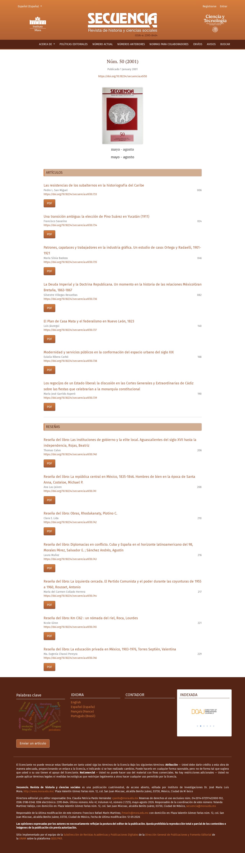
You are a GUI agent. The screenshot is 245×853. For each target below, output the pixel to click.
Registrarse (209, 6)
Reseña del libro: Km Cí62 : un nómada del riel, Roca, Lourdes (91, 618)
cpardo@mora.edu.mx (125, 798)
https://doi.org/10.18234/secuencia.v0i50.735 (70, 262)
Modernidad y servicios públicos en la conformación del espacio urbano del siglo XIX (109, 352)
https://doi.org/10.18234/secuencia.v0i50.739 (70, 397)
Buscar (225, 44)
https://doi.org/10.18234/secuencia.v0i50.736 (70, 299)
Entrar (223, 6)
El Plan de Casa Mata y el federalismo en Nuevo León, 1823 (89, 321)
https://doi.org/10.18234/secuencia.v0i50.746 (70, 658)
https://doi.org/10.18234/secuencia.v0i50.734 (70, 225)
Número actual (102, 44)
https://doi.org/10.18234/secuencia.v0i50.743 (70, 559)
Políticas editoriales (74, 44)
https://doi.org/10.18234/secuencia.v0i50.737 (70, 330)
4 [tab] (207, 726)
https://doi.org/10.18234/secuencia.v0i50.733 (70, 194)
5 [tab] (210, 726)
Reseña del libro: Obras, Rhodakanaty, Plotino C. (80, 513)
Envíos (197, 44)
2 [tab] (201, 726)
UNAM (22, 838)
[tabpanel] (204, 711)
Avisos (211, 44)
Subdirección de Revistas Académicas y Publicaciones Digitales (101, 834)
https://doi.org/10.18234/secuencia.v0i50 (122, 76)
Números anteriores (131, 44)
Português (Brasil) (83, 716)
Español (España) (30, 6)
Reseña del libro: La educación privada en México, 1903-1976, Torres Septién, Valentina (110, 649)
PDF (49, 203)
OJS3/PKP (56, 838)
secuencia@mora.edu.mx (201, 806)
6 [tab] (214, 726)
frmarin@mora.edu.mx (135, 813)
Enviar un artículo (33, 743)
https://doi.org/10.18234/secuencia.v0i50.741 (70, 491)
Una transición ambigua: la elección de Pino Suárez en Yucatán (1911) (96, 217)
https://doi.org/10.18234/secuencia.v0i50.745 (70, 627)
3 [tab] (204, 726)
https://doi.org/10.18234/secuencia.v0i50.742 (70, 522)
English (76, 702)
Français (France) (82, 711)
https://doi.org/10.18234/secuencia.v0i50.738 (70, 361)
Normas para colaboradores (169, 44)
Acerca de (46, 44)
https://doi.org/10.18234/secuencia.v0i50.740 (70, 454)
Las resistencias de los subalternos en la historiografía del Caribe (94, 185)
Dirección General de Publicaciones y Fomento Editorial (178, 834)
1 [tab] (197, 726)
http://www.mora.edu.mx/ (39, 791)
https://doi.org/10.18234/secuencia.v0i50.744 (70, 595)
